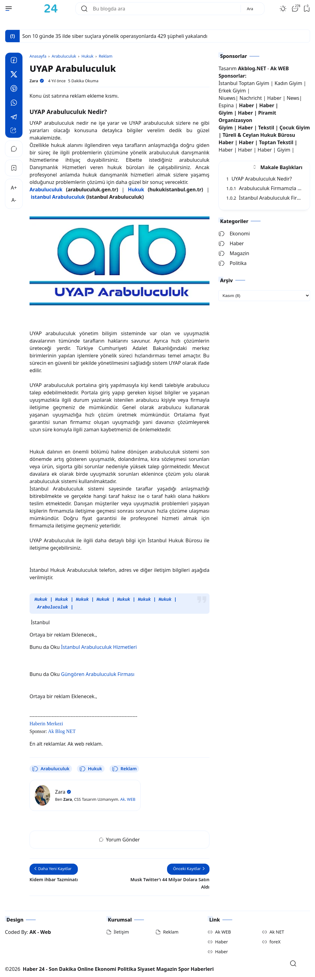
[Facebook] (14, 61)
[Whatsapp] (14, 103)
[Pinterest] (14, 89)
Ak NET (276, 931)
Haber (274, 98)
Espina (225, 105)
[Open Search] (293, 963)
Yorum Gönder (119, 839)
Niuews (226, 98)
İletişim (121, 931)
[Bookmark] (14, 168)
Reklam (124, 768)
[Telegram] (14, 117)
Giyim (225, 112)
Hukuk (40, 599)
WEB (131, 798)
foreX (275, 941)
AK (33, 931)
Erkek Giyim (232, 90)
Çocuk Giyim (294, 127)
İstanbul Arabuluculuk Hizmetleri (99, 646)
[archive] (264, 295)
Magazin (233, 253)
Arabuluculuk (52, 607)
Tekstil (266, 127)
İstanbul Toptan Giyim (243, 83)
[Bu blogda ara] (164, 8)
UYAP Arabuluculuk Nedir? (259, 178)
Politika (232, 263)
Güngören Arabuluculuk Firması (97, 673)
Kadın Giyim (288, 83)
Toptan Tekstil (276, 142)
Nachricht (251, 98)
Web (45, 931)
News (293, 98)
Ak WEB (223, 931)
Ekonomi (234, 233)
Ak (122, 798)
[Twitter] (14, 75)
